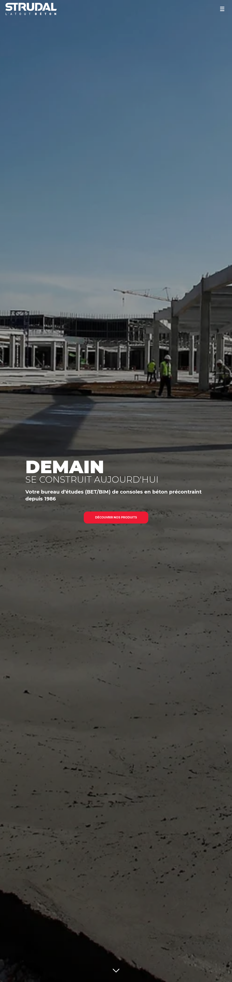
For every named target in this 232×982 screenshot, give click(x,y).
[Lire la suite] (116, 969)
